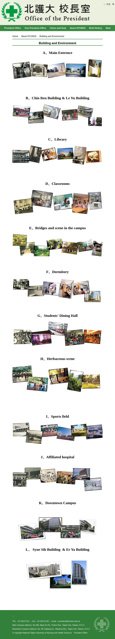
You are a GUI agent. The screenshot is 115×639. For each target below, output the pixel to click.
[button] (113, 4)
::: (104, 4)
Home (15, 36)
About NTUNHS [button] (78, 28)
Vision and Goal (58, 28)
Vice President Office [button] (35, 28)
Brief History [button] (95, 28)
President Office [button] (12, 28)
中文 (108, 4)
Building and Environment (51, 36)
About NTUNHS (28, 36)
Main (108, 28)
